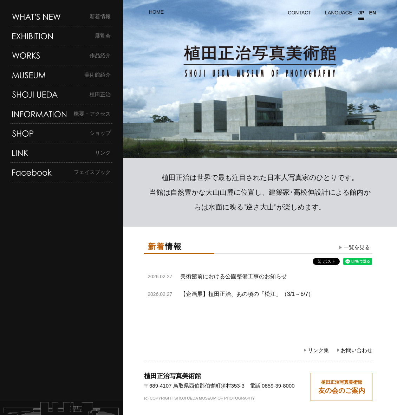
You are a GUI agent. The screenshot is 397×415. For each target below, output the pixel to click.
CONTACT (299, 12)
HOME (156, 11)
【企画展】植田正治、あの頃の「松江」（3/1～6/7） (247, 294)
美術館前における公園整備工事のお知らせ (233, 276)
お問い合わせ (356, 350)
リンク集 (318, 350)
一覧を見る (357, 247)
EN (372, 12)
